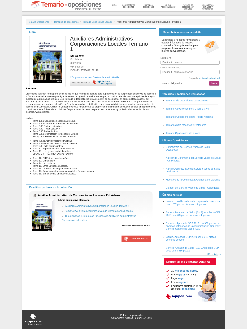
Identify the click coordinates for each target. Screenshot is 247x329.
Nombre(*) (166, 58)
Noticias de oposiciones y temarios (188, 7)
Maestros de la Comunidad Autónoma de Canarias (193, 179)
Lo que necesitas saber (168, 6)
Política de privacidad (131, 315)
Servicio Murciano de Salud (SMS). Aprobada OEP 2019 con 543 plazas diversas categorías (193, 214)
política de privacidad (209, 78)
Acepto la (204, 78)
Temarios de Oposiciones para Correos (187, 100)
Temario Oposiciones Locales (97, 22)
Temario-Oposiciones (38, 22)
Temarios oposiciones (148, 6)
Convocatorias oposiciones (128, 6)
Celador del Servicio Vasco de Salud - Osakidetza (192, 187)
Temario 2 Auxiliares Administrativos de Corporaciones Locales (99, 211)
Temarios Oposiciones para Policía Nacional (189, 116)
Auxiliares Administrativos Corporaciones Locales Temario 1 (97, 206)
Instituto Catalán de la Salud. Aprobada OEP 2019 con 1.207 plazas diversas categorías (193, 203)
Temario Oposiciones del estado (183, 133)
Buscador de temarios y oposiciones (208, 7)
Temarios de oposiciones (66, 22)
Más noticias (213, 254)
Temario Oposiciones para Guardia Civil (187, 108)
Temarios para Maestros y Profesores (186, 125)
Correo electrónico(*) (171, 67)
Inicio (114, 5)
